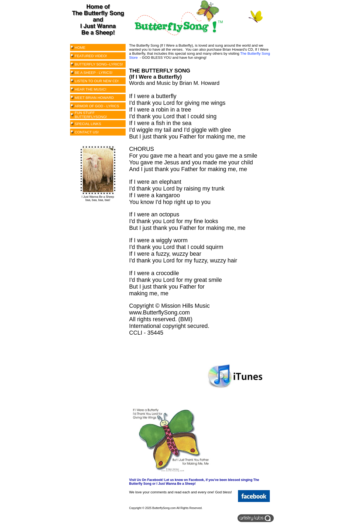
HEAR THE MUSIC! (90, 89)
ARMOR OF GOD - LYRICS (97, 106)
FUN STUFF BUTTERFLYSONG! (91, 115)
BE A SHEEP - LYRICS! (93, 73)
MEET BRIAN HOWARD (94, 98)
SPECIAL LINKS (88, 124)
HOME (80, 48)
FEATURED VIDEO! (91, 56)
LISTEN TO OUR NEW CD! (97, 81)
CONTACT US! (87, 132)
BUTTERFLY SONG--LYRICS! (99, 64)
